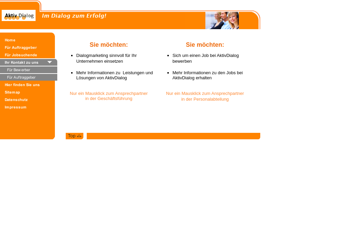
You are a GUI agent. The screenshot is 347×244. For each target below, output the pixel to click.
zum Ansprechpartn (125, 93)
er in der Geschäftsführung (116, 96)
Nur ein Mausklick (88, 93)
